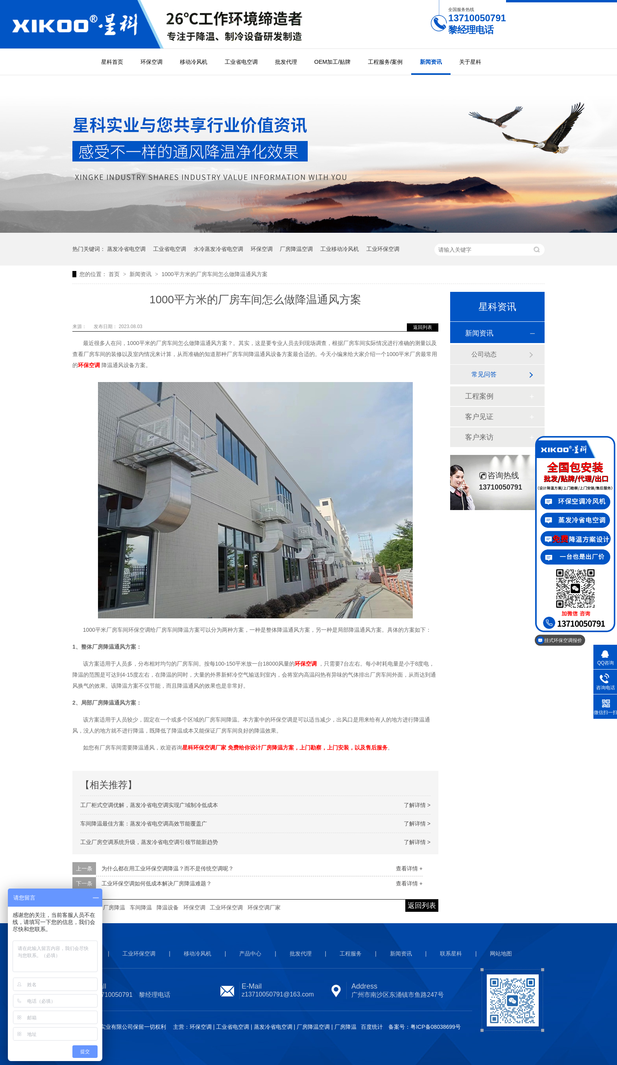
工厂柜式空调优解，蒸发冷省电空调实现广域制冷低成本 (149, 805)
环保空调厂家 (264, 907)
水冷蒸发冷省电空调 (218, 249)
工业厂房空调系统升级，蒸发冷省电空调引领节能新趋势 (149, 842)
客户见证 (479, 417)
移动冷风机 (193, 62)
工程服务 (351, 953)
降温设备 (168, 907)
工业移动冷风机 (339, 249)
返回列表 (422, 327)
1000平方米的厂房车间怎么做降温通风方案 (214, 274)
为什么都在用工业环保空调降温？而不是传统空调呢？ (168, 868)
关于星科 (470, 62)
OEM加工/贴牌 (332, 62)
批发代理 (286, 62)
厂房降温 (114, 907)
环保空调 (151, 62)
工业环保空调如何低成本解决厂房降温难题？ (157, 883)
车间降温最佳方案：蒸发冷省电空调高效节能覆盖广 (143, 823)
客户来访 (479, 437)
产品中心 (250, 953)
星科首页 (112, 62)
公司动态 (484, 354)
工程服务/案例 (385, 62)
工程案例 (479, 396)
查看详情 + (409, 868)
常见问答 (484, 374)
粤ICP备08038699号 (435, 1027)
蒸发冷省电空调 (126, 249)
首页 (115, 274)
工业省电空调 (241, 62)
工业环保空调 (382, 249)
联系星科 (451, 953)
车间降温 (141, 907)
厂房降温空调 (296, 249)
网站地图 (501, 953)
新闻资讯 (431, 62)
